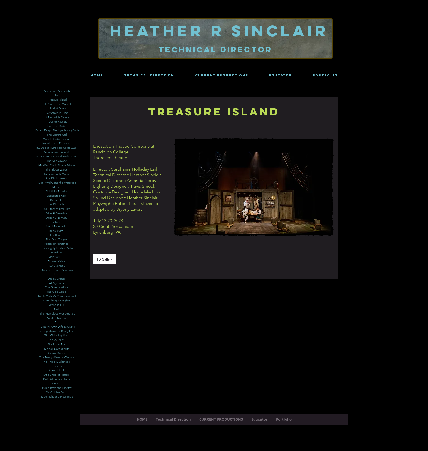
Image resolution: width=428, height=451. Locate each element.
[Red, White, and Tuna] (56, 379)
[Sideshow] (56, 252)
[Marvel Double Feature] (57, 139)
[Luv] (56, 274)
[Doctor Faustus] (57, 122)
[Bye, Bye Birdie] (57, 126)
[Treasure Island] (57, 100)
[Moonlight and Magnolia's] (57, 397)
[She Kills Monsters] (56, 178)
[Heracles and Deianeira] (56, 143)
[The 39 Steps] (56, 340)
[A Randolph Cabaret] (57, 117)
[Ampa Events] (56, 279)
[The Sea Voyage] (57, 161)
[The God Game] (56, 292)
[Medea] (56, 187)
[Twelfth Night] (56, 204)
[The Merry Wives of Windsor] (56, 357)
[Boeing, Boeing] (56, 353)
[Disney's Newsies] (56, 218)
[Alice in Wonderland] (56, 152)
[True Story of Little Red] (56, 209)
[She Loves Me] (56, 344)
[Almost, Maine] (56, 261)
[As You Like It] (56, 370)
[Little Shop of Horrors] (56, 375)
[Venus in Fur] (56, 305)
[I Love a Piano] (56, 266)
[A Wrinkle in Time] (57, 113)
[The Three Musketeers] (56, 362)
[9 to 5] (56, 222)
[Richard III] (56, 200)
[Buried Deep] (57, 108)
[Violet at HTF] (56, 257)
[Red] (56, 309)
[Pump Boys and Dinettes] (57, 388)
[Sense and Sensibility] (57, 91)
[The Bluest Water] (56, 170)
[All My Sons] (56, 283)
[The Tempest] (56, 366)
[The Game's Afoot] (56, 287)
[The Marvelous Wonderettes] (57, 314)
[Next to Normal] (56, 318)
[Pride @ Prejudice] (56, 213)
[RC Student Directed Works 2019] (56, 156)
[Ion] (57, 95)
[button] (253, 187)
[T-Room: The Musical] (57, 104)
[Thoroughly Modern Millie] (57, 248)
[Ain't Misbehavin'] (56, 226)
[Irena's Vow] (56, 231)
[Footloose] (56, 235)
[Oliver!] (56, 383)
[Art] (56, 322)
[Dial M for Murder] (56, 191)
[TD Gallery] (104, 259)
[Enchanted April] (56, 196)
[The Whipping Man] (56, 335)
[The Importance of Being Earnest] (57, 331)
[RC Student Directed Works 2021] (56, 148)
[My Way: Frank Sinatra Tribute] (56, 165)
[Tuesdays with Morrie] (57, 174)
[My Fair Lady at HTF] (56, 349)
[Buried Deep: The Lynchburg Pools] (57, 130)
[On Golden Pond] (56, 392)
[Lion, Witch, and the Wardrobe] (57, 183)
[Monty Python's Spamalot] (57, 270)
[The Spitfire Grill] (57, 135)
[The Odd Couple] (56, 239)
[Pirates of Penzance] (56, 244)
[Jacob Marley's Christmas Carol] (56, 296)
